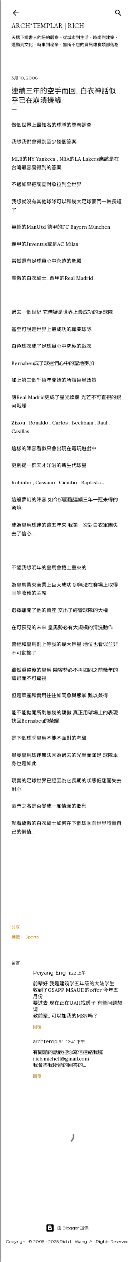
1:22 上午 (77, 973)
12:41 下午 (75, 1041)
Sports (32, 937)
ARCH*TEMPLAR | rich (47, 25)
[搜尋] (118, 11)
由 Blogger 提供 (67, 1228)
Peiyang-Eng (49, 973)
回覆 (37, 1026)
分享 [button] (15, 927)
